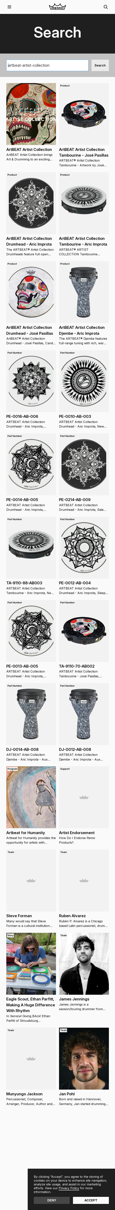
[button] (9, 7)
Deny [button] (51, 1200)
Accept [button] (90, 1200)
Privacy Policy (69, 1188)
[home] (57, 7)
